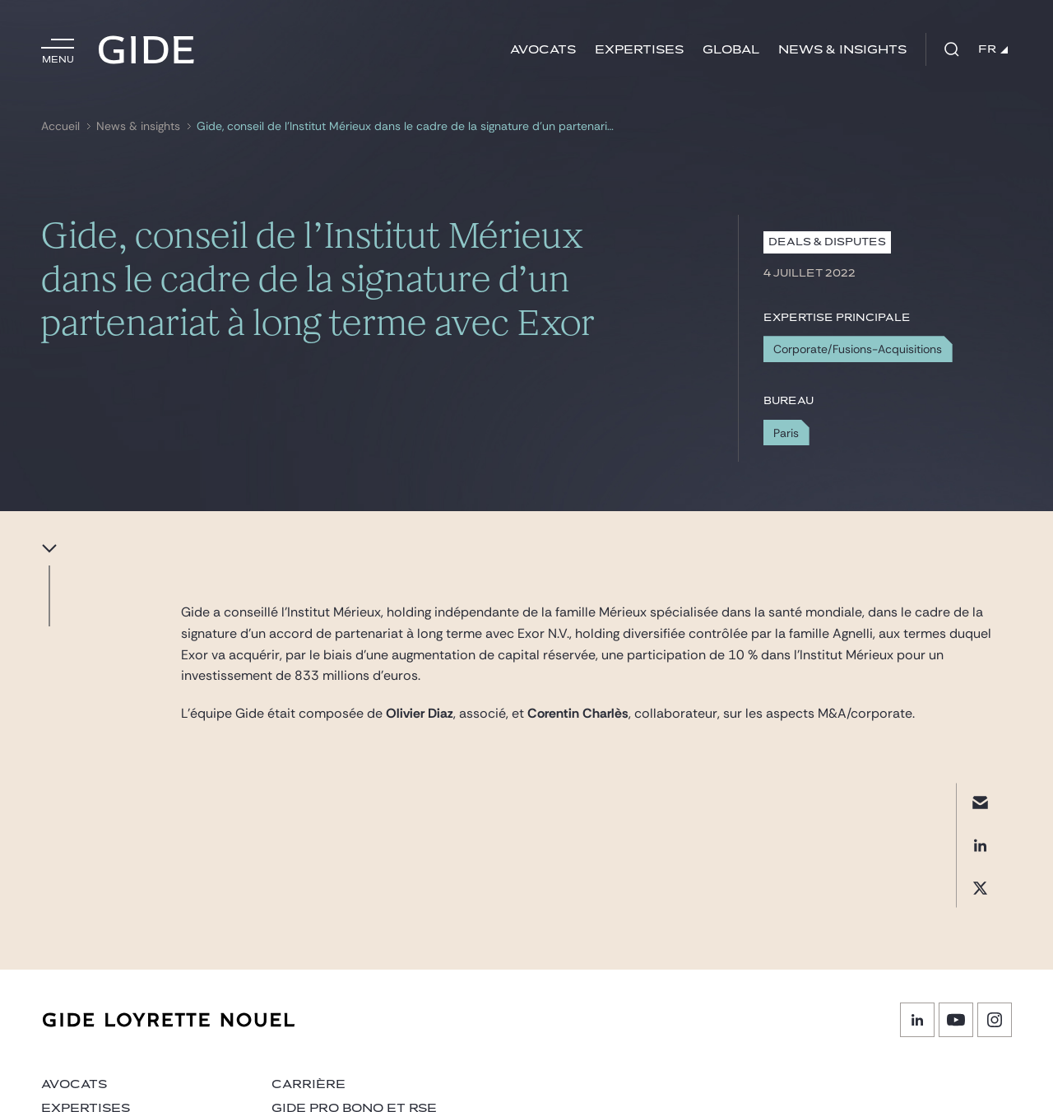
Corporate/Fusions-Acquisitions (857, 349)
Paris (786, 433)
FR (993, 49)
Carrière (308, 1084)
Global (731, 50)
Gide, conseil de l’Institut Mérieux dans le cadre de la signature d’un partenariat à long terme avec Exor (407, 126)
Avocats (543, 50)
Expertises (639, 50)
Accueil (60, 126)
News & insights (842, 50)
